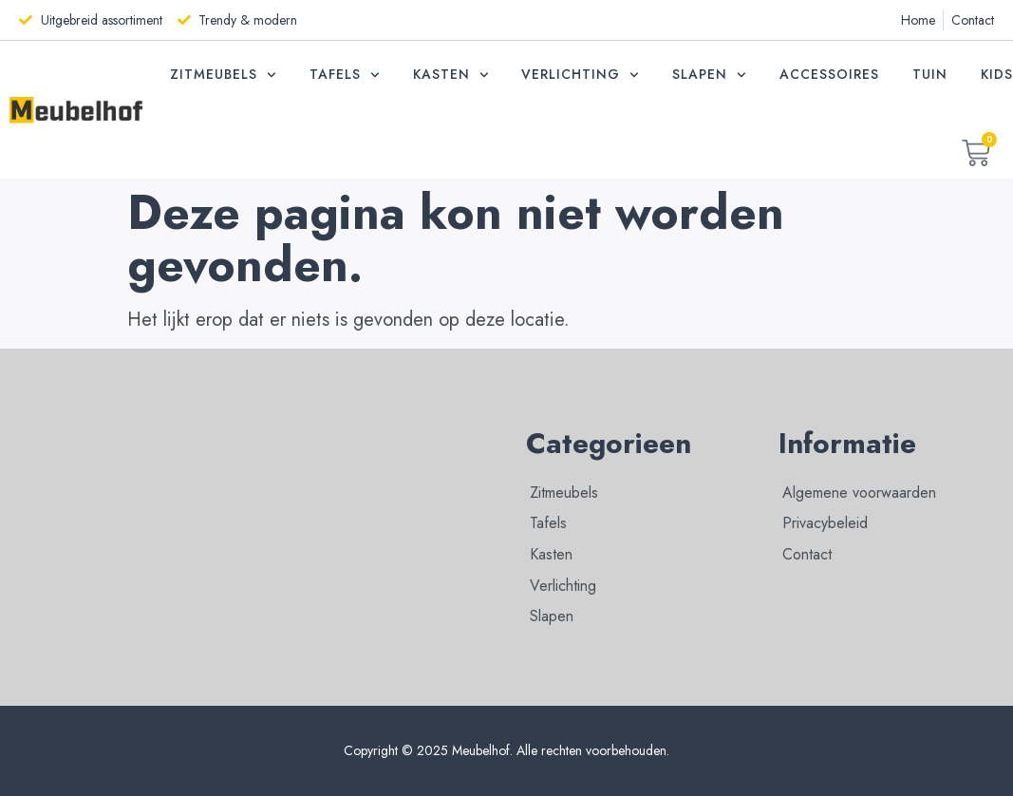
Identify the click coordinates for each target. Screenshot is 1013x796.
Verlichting (580, 75)
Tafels (345, 75)
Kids (997, 74)
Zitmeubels (223, 75)
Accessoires (829, 74)
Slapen (709, 75)
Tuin (929, 74)
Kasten (451, 75)
